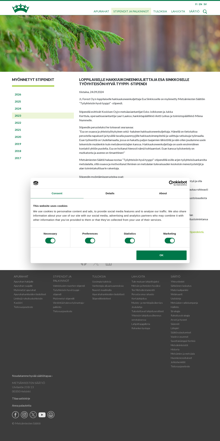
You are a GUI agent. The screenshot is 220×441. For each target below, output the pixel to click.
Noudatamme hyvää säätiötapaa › (32, 375)
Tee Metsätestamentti (143, 289)
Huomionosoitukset (181, 357)
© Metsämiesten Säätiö (26, 423)
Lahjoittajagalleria (140, 323)
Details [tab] (110, 193)
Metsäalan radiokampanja (184, 302)
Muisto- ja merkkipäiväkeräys (147, 302)
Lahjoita (178, 11)
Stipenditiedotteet (101, 298)
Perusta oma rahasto (142, 294)
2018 (18, 151)
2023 (18, 115)
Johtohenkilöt (178, 362)
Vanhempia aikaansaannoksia (108, 285)
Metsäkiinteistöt (179, 345)
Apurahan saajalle (23, 285)
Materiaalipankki (179, 289)
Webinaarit (177, 294)
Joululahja (136, 306)
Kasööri (18, 302)
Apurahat (101, 11)
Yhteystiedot (177, 281)
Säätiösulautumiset (181, 332)
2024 (18, 108)
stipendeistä (196, 231)
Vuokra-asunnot (179, 336)
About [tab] (163, 193)
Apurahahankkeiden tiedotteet (30, 294)
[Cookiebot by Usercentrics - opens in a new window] (171, 183)
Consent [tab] (57, 193)
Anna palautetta (21, 405)
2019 (18, 143)
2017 (18, 158)
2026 (18, 94)
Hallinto (175, 306)
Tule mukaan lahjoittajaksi (145, 281)
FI (196, 4)
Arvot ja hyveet (179, 319)
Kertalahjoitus (139, 298)
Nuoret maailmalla (102, 289)
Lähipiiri (175, 328)
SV (205, 4)
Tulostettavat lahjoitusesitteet (147, 311)
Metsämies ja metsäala (183, 353)
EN (200, 4)
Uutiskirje (176, 298)
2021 (18, 129)
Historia (175, 349)
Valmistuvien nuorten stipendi (69, 285)
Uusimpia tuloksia (101, 281)
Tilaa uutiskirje (21, 398)
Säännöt (175, 323)
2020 (18, 136)
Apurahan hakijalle (23, 281)
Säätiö (194, 11)
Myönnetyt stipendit (64, 298)
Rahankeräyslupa (140, 328)
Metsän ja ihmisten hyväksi (145, 285)
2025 (18, 101)
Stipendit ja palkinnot (131, 11)
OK (162, 255)
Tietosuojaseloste (23, 306)
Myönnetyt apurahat (25, 289)
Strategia (175, 311)
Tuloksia (160, 11)
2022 (18, 122)
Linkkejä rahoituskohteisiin (28, 298)
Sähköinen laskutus (181, 285)
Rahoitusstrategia (180, 315)
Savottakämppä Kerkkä (183, 340)
